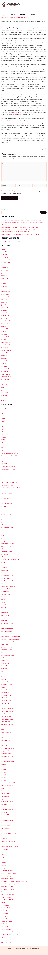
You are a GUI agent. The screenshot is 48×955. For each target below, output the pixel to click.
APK (2, 557)
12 (2, 426)
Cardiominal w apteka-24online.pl (10, 596)
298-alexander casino (7, 485)
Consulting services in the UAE (10, 626)
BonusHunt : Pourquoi (7, 588)
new (2, 788)
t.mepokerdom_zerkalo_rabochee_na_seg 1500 (14, 881)
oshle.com (4, 804)
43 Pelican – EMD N (6, 514)
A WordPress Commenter (8, 242)
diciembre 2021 (5, 342)
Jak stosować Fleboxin (7, 708)
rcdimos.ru (4, 836)
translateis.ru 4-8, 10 (7, 900)
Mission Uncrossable (7, 767)
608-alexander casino (7, 527)
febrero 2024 (5, 315)
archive (3, 562)
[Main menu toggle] (45, 4)
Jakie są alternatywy (7, 719)
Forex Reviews (5, 663)
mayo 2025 (4, 278)
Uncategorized (18, 17)
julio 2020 (4, 387)
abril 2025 (4, 281)
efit (2, 652)
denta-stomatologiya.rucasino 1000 (11, 636)
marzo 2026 (4, 251)
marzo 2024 (4, 313)
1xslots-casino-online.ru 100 (9, 456)
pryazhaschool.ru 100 (7, 825)
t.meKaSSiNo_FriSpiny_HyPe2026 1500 (12, 873)
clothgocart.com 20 (6, 618)
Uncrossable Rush (6, 921)
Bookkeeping (5, 591)
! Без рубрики (5, 408)
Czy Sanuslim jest (6, 634)
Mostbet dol (4, 772)
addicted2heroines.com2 (8, 543)
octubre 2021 (5, 347)
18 (2, 448)
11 (1, 424)
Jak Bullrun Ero (5, 703)
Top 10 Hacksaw (6, 897)
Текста (3, 937)
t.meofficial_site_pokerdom (8, 876)
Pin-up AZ (4, 812)
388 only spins (5, 509)
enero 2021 (4, 371)
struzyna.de (4, 868)
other (2, 807)
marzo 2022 (4, 334)
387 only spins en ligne (7, 506)
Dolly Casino (4, 644)
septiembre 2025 (6, 267)
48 (2, 517)
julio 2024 (4, 302)
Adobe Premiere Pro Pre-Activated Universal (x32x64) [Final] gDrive (20, 234)
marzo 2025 (4, 283)
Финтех (3, 940)
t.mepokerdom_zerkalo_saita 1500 (10, 884)
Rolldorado (4, 844)
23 (2, 474)
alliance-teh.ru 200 (6, 546)
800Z (2, 535)
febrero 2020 (5, 400)
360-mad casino (5, 498)
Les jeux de (4, 745)
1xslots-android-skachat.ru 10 (9, 453)
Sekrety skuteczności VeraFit (9, 846)
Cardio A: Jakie (5, 594)
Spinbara (4, 862)
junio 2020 (4, 390)
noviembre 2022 (6, 321)
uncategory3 (4, 918)
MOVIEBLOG (4, 775)
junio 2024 (4, 305)
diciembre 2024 (5, 291)
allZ (2, 549)
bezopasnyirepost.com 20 (8, 575)
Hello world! (21, 242)
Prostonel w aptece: (7, 823)
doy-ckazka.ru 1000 (6, 647)
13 (2, 429)
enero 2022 (4, 339)
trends (3, 902)
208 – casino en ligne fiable (8, 466)
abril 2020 (4, 395)
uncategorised (5, 905)
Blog (2, 583)
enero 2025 (4, 289)
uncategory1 (4, 913)
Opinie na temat (5, 799)
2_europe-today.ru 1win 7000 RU (10, 487)
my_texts (3, 780)
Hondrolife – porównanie (8, 690)
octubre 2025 (5, 265)
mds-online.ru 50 (6, 753)
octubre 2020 (5, 379)
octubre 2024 (5, 294)
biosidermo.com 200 (7, 580)
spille (2, 857)
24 (2, 477)
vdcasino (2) (4, 926)
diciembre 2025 (5, 259)
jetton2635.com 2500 (7, 724)
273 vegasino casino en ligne (9, 482)
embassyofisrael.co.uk (7, 655)
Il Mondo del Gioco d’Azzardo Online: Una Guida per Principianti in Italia (21, 220)
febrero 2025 (5, 286)
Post (2, 817)
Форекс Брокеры (6, 942)
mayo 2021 (4, 360)
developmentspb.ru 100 (8, 642)
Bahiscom (4, 573)
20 (2, 461)
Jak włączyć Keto (6, 716)
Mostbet (3, 769)
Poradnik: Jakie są (6, 815)
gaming (3, 676)
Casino (3, 599)
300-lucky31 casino (6, 493)
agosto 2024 (5, 299)
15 (2, 434)
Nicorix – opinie (5, 793)
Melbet (3, 759)
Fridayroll (4, 666)
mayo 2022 (4, 329)
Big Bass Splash (5, 578)
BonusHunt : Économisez (8, 586)
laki (2, 737)
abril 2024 (4, 310)
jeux (2, 729)
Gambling (4, 668)
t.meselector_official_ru (7, 889)
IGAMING (4, 697)
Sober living (4, 849)
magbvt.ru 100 (5, 751)
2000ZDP (4, 464)
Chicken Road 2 (5, 615)
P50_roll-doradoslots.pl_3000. (9, 809)
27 (2, 479)
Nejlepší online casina (7, 785)
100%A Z (3, 416)
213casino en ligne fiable (8, 469)
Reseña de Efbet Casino (8, 841)
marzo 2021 (4, 366)
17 (2, 445)
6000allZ (3, 525)
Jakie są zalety (5, 721)
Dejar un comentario (7, 17)
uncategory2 (5, 916)
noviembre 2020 (6, 376)
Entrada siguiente (42, 148)
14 (2, 432)
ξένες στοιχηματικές (7, 932)
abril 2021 (4, 363)
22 (2, 471)
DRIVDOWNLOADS (6, 650)
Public (3, 830)
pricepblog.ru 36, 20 (7, 820)
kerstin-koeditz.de (6, 732)
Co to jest (4, 620)
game (2, 671)
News (3, 791)
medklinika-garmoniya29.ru (8, 756)
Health (3, 687)
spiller (3, 860)
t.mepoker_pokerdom (7, 886)
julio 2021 (4, 355)
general (3, 679)
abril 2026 (4, 249)
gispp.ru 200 (5, 682)
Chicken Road (5, 612)
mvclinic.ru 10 (5, 777)
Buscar (3, 209)
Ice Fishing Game (6, 695)
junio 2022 (4, 326)
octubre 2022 (5, 323)
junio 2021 (4, 358)
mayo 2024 (4, 307)
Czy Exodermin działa (7, 628)
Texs (2, 892)
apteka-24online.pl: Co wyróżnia (10, 559)
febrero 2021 (5, 368)
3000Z (3, 495)
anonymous (4, 554)
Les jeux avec (5, 743)
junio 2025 (4, 275)
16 (2, 442)
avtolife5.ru (4, 570)
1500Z (3, 440)
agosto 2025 (4, 270)
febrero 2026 (5, 254)
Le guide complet (6, 740)
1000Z (3, 418)
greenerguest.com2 (6, 684)
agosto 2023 (4, 318)
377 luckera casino (6, 501)
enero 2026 (4, 257)
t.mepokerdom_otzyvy (7, 878)
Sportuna (4, 865)
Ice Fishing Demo (6, 692)
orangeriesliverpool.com (8, 801)
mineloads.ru (4, 764)
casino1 (3, 602)
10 (2, 413)
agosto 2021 (4, 352)
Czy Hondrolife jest (6, 631)
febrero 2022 (5, 337)
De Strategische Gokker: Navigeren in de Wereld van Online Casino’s (20, 227)
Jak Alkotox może (6, 700)
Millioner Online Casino (7, 761)
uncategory (4, 910)
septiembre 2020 (6, 382)
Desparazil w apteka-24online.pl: (10, 639)
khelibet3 (3, 735)
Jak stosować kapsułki (7, 711)
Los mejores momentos (7, 748)
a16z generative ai (6, 541)
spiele (3, 854)
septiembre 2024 (6, 297)
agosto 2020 (4, 384)
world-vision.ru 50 (6, 929)
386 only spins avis (6, 503)
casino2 (3, 604)
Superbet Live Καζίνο (7, 870)
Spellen (3, 852)
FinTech (3, 658)
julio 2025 (4, 273)
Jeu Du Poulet (5, 727)
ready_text (4, 838)
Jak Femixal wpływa (7, 705)
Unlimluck (4, 924)
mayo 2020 (4, 392)
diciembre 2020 (5, 374)
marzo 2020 (4, 398)
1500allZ (3, 437)
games (3, 674)
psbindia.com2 (5, 828)
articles (3, 565)
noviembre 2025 (5, 262)
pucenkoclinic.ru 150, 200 (8, 833)
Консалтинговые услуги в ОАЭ (10, 934)
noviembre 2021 (5, 345)
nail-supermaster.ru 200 (8, 783)
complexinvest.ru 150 (7, 623)
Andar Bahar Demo (6, 551)
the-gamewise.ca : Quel (7, 894)
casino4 (3, 610)
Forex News (4, 660)
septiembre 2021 (6, 350)
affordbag (19, 112)
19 (2, 450)
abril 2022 (4, 331)
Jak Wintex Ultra (6, 713)
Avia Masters (5, 567)
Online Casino (5, 796)
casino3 (3, 607)
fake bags (13, 112)
